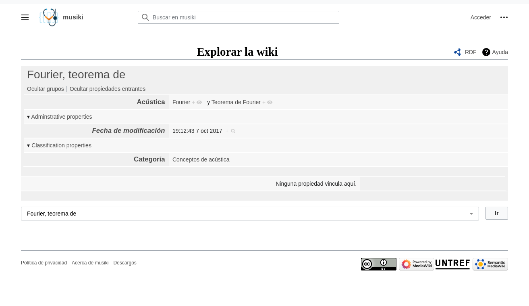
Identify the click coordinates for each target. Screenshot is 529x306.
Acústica (151, 102)
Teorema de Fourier (236, 102)
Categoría (149, 159)
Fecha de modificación (128, 130)
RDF (471, 52)
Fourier (181, 102)
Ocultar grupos (45, 89)
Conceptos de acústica (201, 159)
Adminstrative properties (61, 116)
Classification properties (61, 145)
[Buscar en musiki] (238, 17)
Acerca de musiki (90, 263)
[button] (25, 17)
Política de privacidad (44, 263)
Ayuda (500, 52)
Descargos (124, 263)
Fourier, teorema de (76, 74)
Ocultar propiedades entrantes (107, 89)
